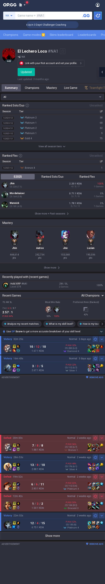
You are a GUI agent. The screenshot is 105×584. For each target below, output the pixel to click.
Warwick (14, 203)
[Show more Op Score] (101, 331)
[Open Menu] (98, 5)
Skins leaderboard (61, 35)
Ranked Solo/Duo (52, 176)
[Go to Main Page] (9, 4)
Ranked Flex (87, 176)
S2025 (18, 176)
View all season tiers (52, 146)
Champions (10, 35)
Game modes (34, 35)
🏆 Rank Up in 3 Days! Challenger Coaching (54, 24)
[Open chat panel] (102, 72)
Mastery (51, 87)
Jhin (12, 183)
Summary (11, 87)
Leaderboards (87, 35)
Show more (52, 535)
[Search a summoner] (86, 16)
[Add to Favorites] (63, 51)
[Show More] (22, 5)
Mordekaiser (17, 193)
